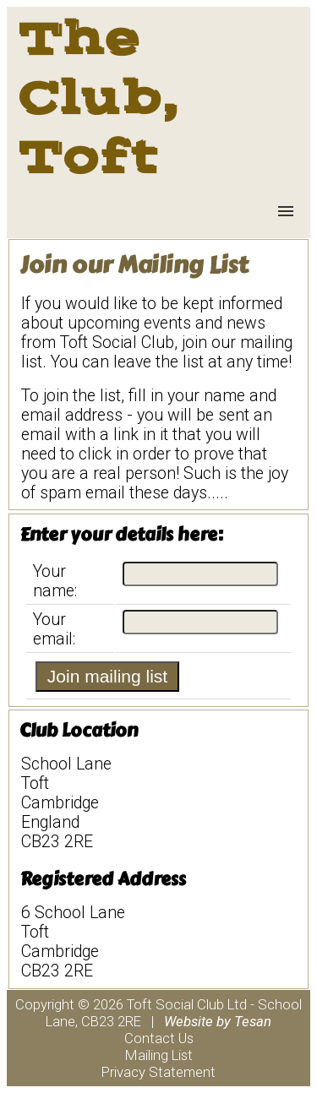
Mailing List (159, 1055)
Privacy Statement (158, 1071)
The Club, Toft (97, 98)
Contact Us (159, 1038)
